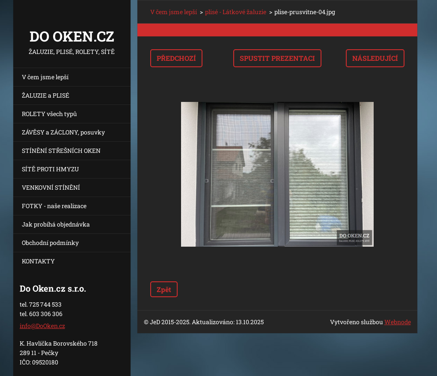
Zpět (164, 289)
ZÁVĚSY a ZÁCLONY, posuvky (63, 132)
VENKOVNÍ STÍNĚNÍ (51, 187)
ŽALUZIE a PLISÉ (45, 95)
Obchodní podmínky (50, 243)
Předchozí (176, 58)
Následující (375, 58)
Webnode (397, 322)
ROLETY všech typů (49, 114)
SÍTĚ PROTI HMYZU (50, 169)
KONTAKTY (38, 261)
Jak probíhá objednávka (56, 224)
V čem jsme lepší (45, 77)
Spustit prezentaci (277, 58)
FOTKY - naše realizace (54, 206)
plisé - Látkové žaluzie (235, 12)
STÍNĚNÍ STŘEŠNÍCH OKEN (61, 150)
